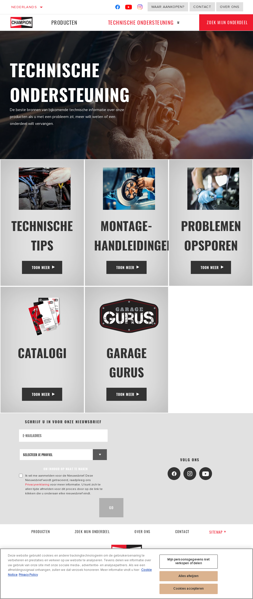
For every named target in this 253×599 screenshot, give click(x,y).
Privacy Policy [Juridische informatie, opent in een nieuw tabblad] (28, 575)
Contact (202, 7)
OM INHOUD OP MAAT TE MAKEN (65, 474)
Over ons (229, 7)
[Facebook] (117, 8)
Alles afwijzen (188, 576)
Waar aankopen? (167, 7)
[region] (126, 573)
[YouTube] (128, 8)
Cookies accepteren (188, 589)
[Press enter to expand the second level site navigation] (175, 22)
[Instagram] (140, 8)
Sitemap (217, 537)
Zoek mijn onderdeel (92, 536)
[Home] (23, 22)
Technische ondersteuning (138, 22)
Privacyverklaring (37, 490)
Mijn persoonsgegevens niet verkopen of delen (188, 561)
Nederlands (24, 7)
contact (182, 536)
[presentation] (56, 512)
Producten (63, 22)
